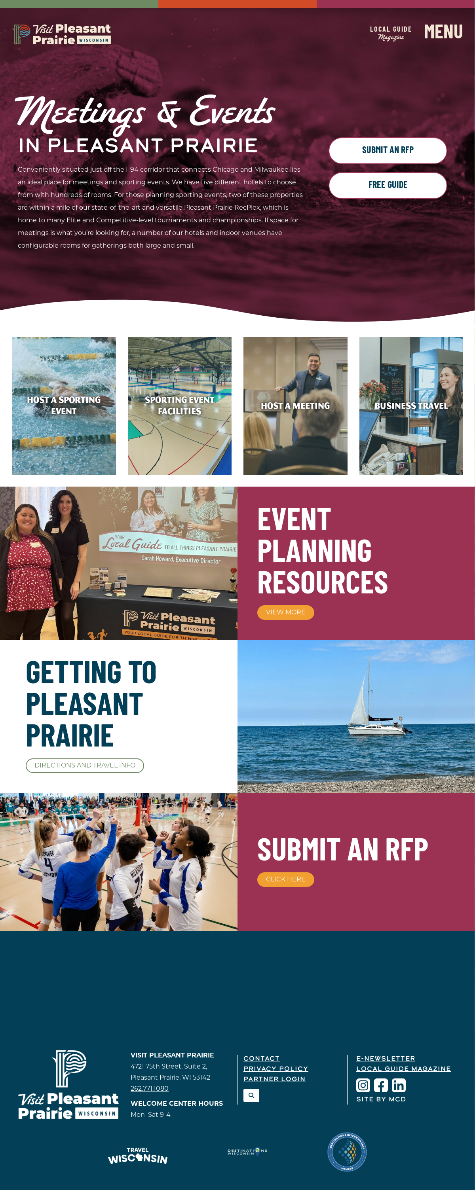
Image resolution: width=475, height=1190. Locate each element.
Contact (261, 1059)
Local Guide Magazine (403, 1069)
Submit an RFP (388, 150)
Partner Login (274, 1079)
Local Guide (391, 33)
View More (286, 612)
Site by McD (381, 1100)
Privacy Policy (275, 1069)
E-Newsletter (385, 1059)
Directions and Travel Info (84, 765)
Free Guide (388, 185)
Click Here (286, 879)
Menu (443, 34)
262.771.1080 (150, 1088)
